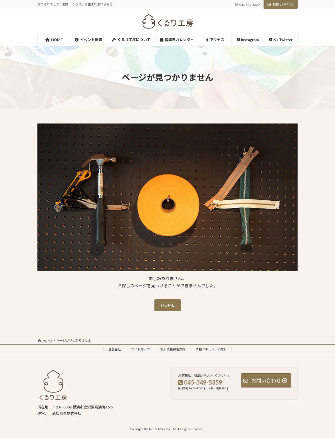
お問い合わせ (280, 4)
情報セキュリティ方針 (211, 349)
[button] (167, 305)
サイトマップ (140, 349)
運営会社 (114, 349)
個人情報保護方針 (172, 349)
